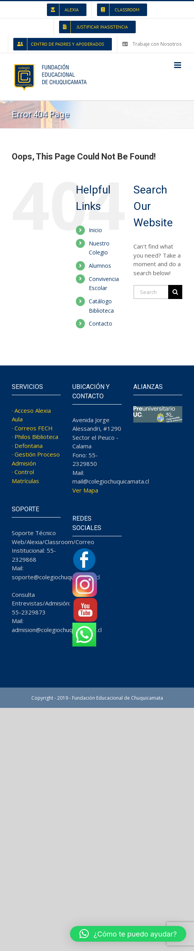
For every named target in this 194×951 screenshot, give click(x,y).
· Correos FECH (32, 428)
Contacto (100, 323)
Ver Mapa (85, 490)
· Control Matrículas (25, 476)
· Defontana (27, 446)
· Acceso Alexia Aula (31, 415)
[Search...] (150, 292)
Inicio (95, 230)
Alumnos (100, 265)
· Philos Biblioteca (35, 437)
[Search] (175, 292)
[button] (128, 934)
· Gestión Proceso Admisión (36, 458)
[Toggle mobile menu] (178, 65)
